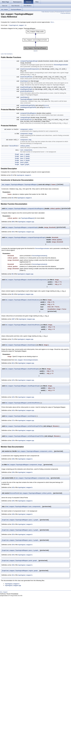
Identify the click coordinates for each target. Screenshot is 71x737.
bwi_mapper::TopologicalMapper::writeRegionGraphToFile (24, 436)
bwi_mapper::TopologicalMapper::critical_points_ (36, 493)
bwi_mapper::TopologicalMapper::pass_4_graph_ (22, 550)
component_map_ (26, 139)
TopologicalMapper (16, 9)
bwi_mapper (4, 9)
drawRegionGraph (26, 89)
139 (13, 472)
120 (13, 397)
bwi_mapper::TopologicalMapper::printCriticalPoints (22, 403)
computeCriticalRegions (28, 113)
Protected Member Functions (62, 11)
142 (13, 410)
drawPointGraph (25, 87)
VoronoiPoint (13, 146)
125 (13, 380)
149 (13, 514)
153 (13, 534)
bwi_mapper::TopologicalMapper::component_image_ (25, 464)
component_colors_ (26, 129)
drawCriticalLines (26, 119)
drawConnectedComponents (29, 69)
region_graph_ (25, 164)
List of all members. (7, 54)
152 (13, 524)
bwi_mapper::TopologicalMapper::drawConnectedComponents (25, 279)
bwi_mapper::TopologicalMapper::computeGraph (21, 227)
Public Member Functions (48, 11)
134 (13, 430)
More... (53, 22)
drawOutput (24, 81)
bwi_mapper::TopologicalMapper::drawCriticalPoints (22, 325)
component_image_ (26, 133)
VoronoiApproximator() (39, 255)
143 (13, 487)
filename (45, 105)
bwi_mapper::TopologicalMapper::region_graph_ (22, 570)
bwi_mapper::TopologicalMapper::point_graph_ (22, 560)
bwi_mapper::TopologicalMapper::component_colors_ (35, 451)
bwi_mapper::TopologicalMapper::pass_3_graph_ (22, 540)
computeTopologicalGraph (29, 61)
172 (13, 420)
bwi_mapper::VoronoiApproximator (26, 360)
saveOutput (24, 97)
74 (12, 339)
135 (13, 501)
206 (13, 221)
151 (13, 575)
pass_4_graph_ (25, 160)
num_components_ (26, 150)
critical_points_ (25, 146)
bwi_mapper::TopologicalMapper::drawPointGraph (21, 369)
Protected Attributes (65, 13)
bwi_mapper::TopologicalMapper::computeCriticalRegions (24, 208)
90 (12, 294)
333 (13, 232)
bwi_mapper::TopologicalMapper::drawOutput (20, 345)
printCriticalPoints (26, 91)
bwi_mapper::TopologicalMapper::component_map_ (33, 478)
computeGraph (25, 117)
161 (13, 363)
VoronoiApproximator (61, 64)
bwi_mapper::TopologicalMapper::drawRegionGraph (22, 386)
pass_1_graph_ (25, 154)
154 (13, 544)
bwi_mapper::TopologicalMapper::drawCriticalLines (22, 300)
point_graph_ (24, 162)
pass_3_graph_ (25, 158)
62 (12, 198)
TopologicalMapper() (28, 218)
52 (12, 175)
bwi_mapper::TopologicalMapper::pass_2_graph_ (22, 530)
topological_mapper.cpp (26, 221)
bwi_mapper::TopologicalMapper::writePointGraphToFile (23, 426)
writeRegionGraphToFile (28, 107)
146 (13, 459)
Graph (17, 154)
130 (13, 440)
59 (12, 274)
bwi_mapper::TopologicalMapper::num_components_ (23, 506)
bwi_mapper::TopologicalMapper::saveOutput (20, 416)
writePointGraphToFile (27, 105)
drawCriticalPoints (26, 77)
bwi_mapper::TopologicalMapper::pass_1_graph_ (22, 520)
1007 (13, 319)
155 (13, 555)
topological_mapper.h (17, 25)
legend (35, 50)
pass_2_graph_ (25, 156)
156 (13, 565)
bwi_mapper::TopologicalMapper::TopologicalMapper (19, 184)
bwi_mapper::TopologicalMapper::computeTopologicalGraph (25, 237)
